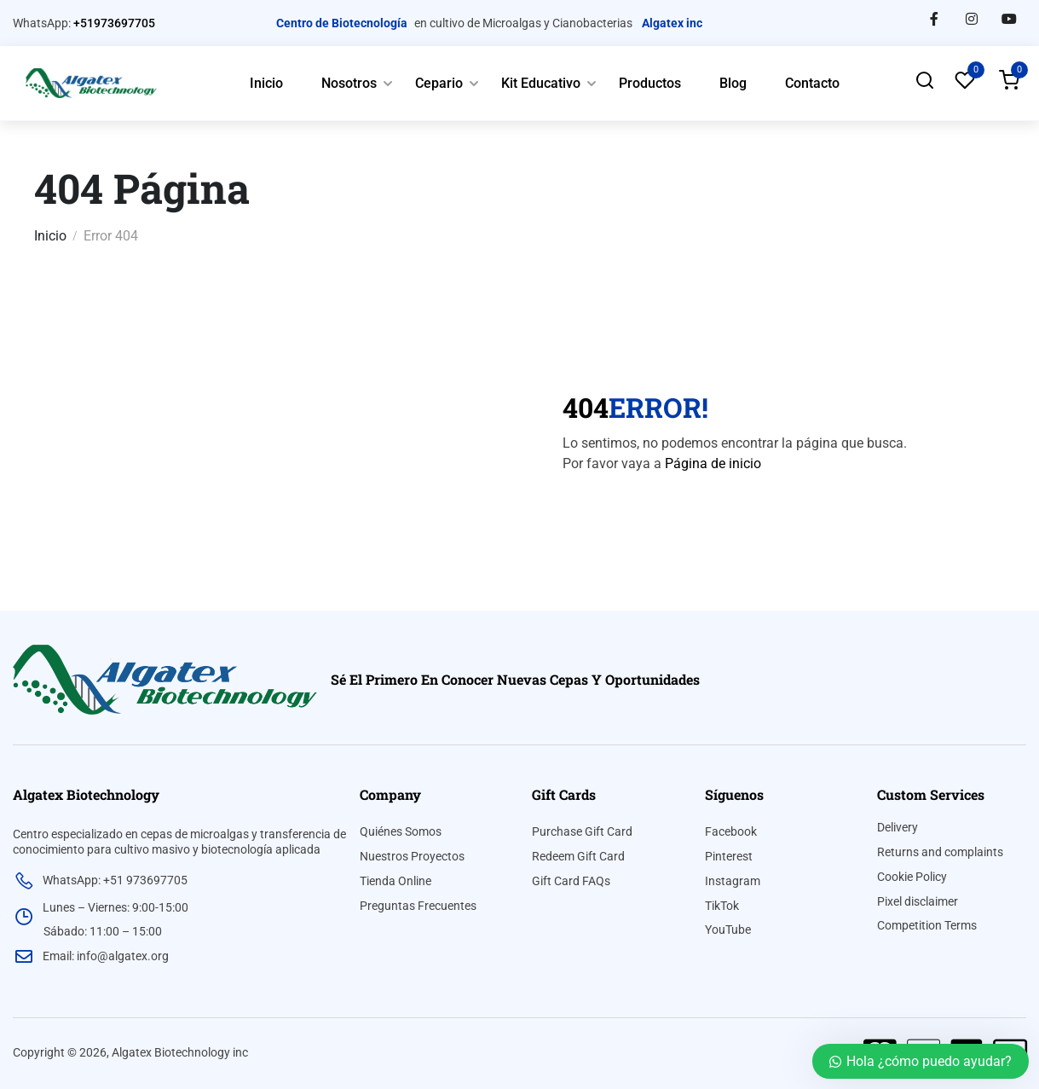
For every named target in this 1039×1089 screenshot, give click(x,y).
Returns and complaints (940, 852)
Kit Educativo (540, 83)
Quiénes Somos (401, 831)
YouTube (728, 929)
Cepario (439, 83)
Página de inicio (713, 463)
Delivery (897, 827)
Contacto (812, 83)
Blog (733, 83)
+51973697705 (114, 23)
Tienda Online (395, 881)
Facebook (731, 831)
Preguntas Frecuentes (418, 905)
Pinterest (729, 856)
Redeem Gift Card (578, 856)
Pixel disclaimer (917, 901)
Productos (650, 83)
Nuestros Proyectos (412, 856)
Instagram (732, 881)
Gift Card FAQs (571, 881)
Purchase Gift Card (582, 831)
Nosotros (349, 83)
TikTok (722, 905)
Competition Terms (927, 925)
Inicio (266, 83)
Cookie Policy (912, 876)
